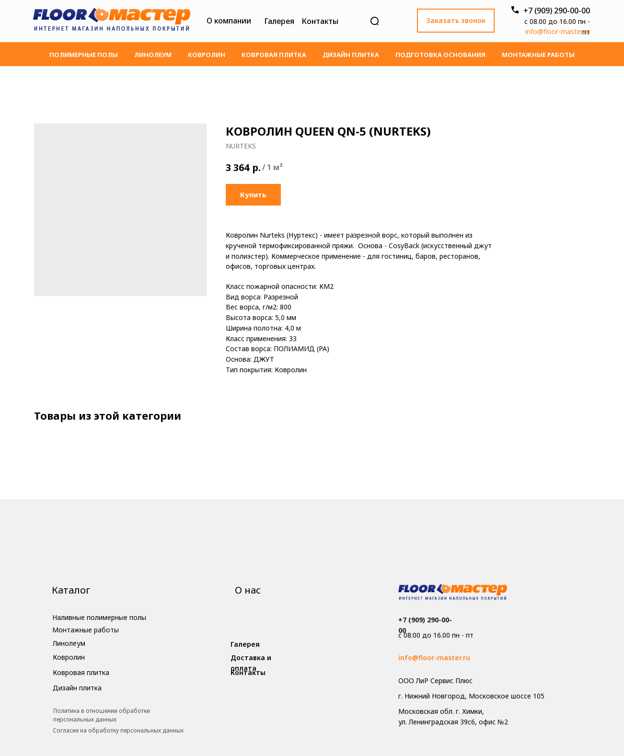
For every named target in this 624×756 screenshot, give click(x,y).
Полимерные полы (83, 54)
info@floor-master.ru (557, 31)
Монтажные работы (538, 54)
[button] (456, 21)
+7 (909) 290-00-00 (556, 10)
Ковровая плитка (274, 54)
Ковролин (206, 54)
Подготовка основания (440, 54)
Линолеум (153, 54)
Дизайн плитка (351, 54)
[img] (112, 21)
